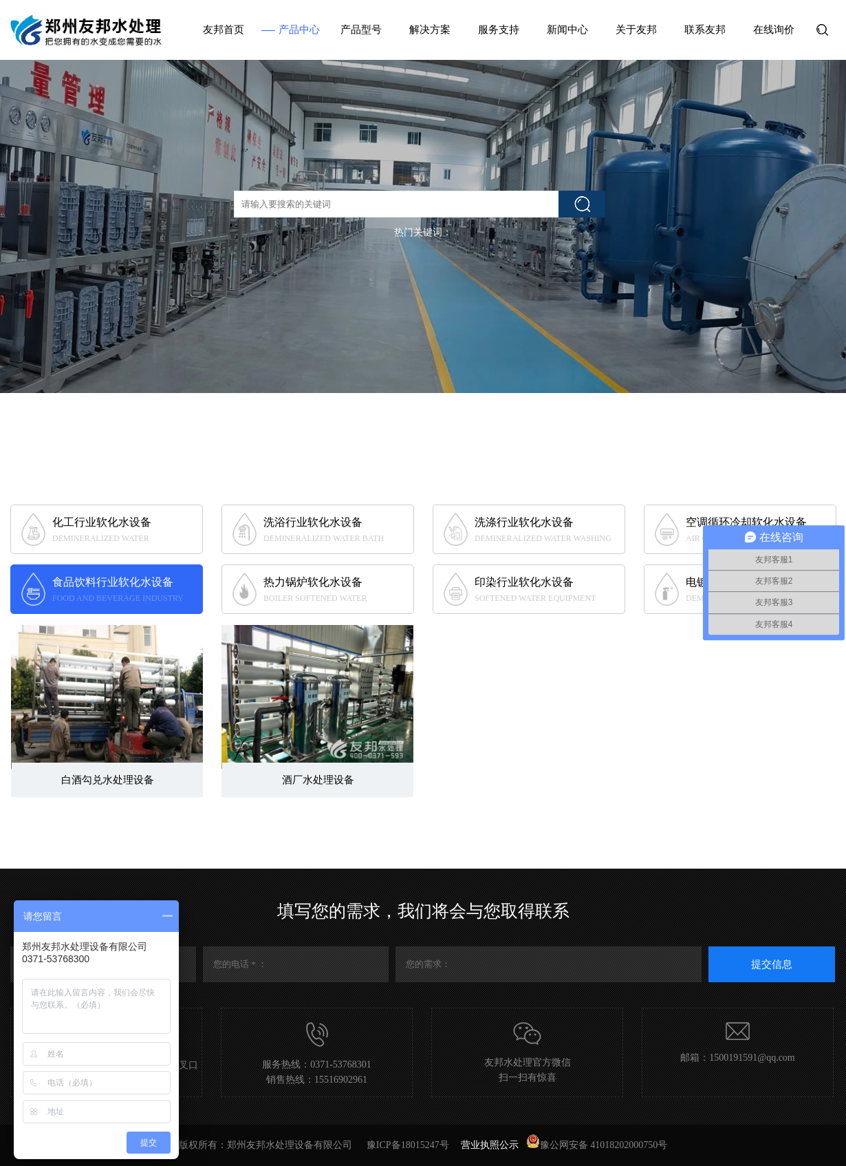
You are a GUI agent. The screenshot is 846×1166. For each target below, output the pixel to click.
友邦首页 (223, 29)
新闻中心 (567, 29)
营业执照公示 (490, 1145)
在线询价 (773, 29)
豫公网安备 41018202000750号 (597, 1145)
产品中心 (299, 29)
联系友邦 (705, 29)
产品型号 (361, 29)
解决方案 (430, 29)
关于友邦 (636, 29)
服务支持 (498, 29)
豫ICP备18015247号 (409, 1145)
